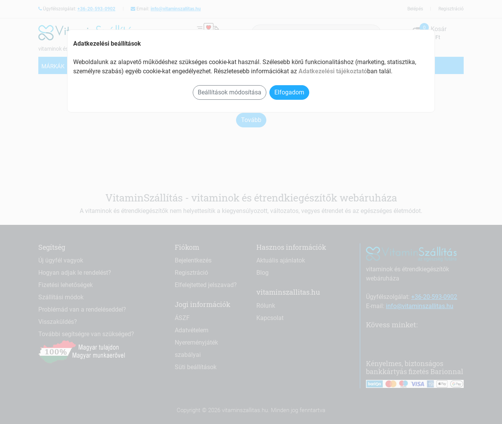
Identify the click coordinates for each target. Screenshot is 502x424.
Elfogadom (289, 92)
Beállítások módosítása (229, 92)
